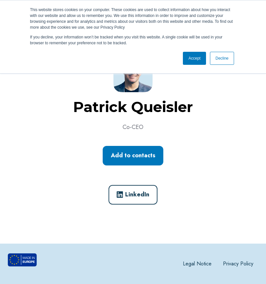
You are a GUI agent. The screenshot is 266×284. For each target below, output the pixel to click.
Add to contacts (133, 155)
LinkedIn (133, 194)
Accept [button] (194, 58)
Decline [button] (222, 58)
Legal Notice (197, 263)
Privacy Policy (238, 263)
